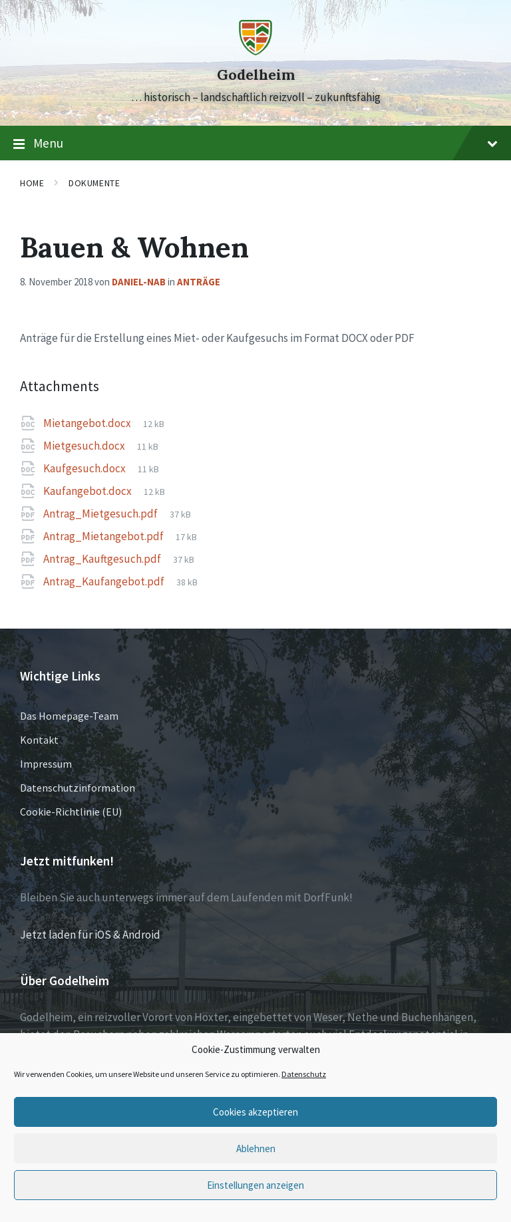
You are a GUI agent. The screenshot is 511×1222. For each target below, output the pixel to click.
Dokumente (94, 183)
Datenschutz (303, 1074)
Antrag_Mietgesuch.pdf (101, 513)
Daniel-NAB (139, 281)
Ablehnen (255, 1148)
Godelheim (256, 75)
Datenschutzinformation (77, 787)
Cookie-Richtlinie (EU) (71, 811)
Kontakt (39, 739)
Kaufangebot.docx (88, 491)
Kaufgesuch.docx (85, 468)
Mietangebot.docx (88, 423)
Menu (255, 143)
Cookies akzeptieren (255, 1112)
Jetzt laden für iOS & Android (90, 934)
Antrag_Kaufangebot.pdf (104, 581)
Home (32, 183)
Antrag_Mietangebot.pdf (104, 536)
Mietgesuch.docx (85, 445)
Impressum (46, 763)
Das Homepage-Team (69, 715)
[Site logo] (255, 51)
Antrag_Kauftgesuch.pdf (103, 558)
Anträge (198, 281)
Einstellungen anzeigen (255, 1185)
